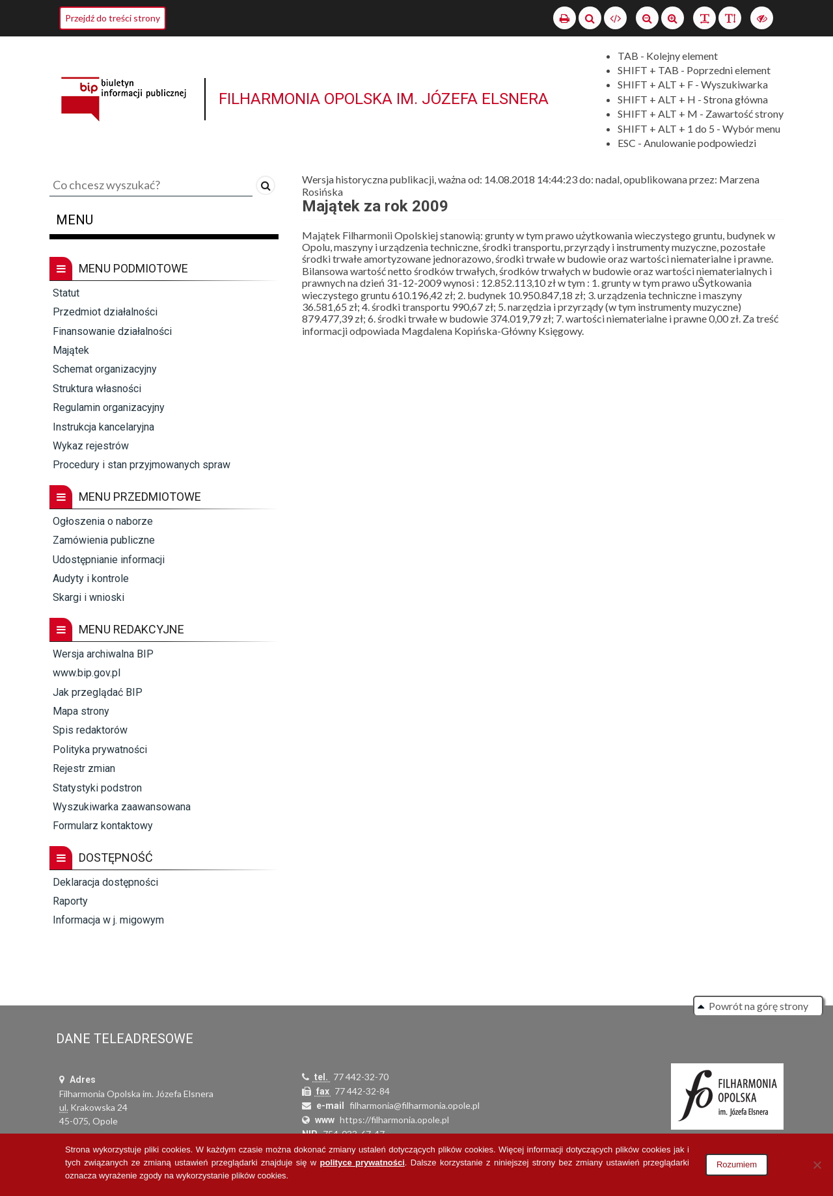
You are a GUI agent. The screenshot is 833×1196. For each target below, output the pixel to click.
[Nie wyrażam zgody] (816, 1164)
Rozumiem (737, 1164)
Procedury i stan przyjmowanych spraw (141, 464)
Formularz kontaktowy (103, 825)
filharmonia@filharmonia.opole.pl (414, 1105)
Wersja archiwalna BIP (103, 654)
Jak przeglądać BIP (98, 692)
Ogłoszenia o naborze (103, 521)
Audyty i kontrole (91, 578)
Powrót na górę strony (758, 1006)
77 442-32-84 (362, 1090)
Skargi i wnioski (88, 597)
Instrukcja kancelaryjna (103, 427)
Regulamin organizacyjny (109, 407)
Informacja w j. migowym (108, 920)
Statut (66, 293)
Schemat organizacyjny (105, 369)
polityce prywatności (362, 1162)
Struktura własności (97, 388)
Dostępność (101, 858)
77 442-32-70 (361, 1076)
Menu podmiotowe (118, 268)
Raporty (70, 901)
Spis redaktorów (90, 730)
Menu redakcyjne (116, 629)
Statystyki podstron (97, 788)
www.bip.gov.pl (86, 673)
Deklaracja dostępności (105, 882)
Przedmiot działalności (105, 312)
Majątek (71, 350)
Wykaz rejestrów (91, 446)
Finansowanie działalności (112, 331)
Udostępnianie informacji (109, 559)
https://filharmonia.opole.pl (394, 1119)
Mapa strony (81, 711)
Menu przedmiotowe (125, 497)
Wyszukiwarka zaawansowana (122, 807)
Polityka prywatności (100, 749)
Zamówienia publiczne (104, 540)
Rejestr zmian (84, 768)
